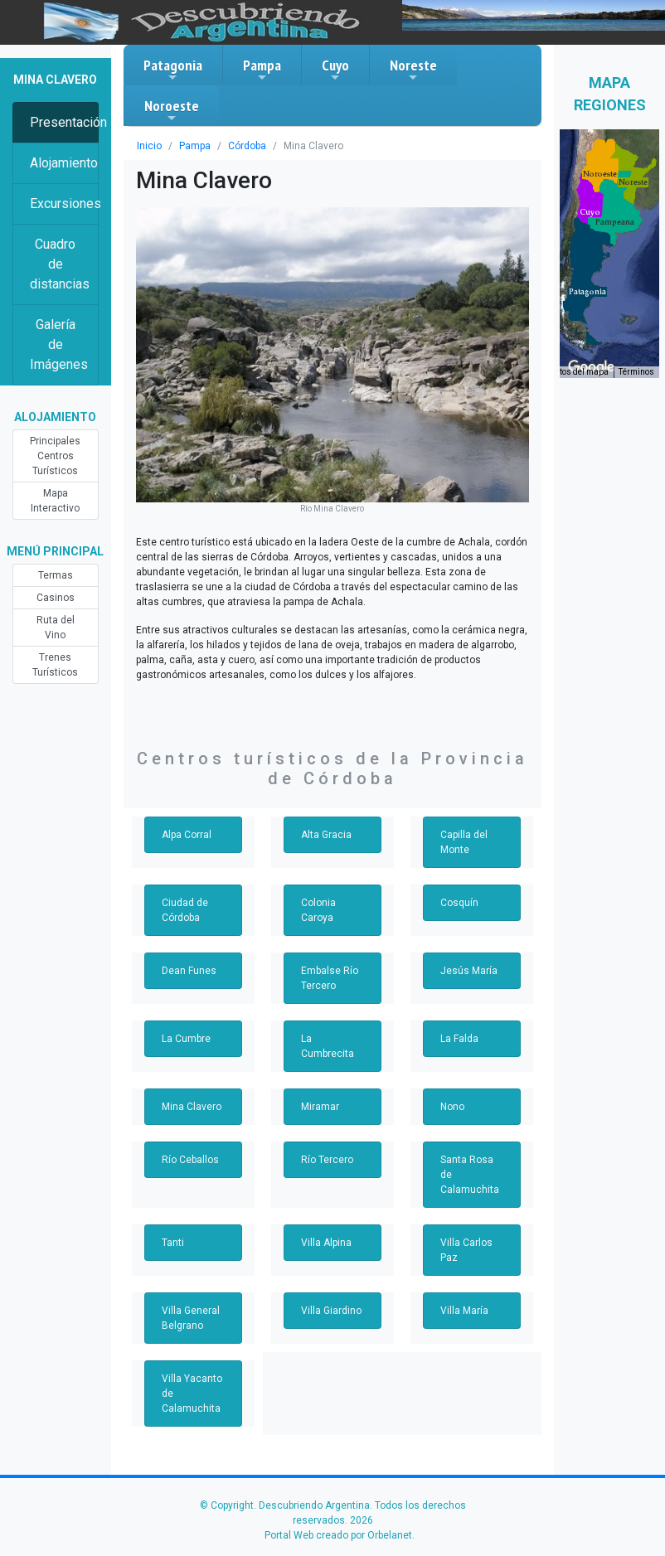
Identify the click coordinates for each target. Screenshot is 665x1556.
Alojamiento (64, 163)
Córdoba (247, 146)
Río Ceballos (190, 1160)
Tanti (173, 1242)
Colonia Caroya (318, 910)
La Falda (459, 1039)
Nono (452, 1106)
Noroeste (171, 110)
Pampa (262, 70)
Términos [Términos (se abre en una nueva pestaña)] (636, 371)
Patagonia (172, 70)
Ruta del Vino (55, 627)
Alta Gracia (326, 835)
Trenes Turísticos (55, 665)
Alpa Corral (186, 835)
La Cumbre (186, 1039)
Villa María (464, 1310)
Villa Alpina (326, 1242)
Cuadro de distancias (60, 264)
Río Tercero (327, 1160)
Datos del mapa (579, 371)
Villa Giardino (331, 1310)
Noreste (413, 70)
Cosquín (459, 903)
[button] (615, 222)
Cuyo (335, 70)
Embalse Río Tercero (329, 978)
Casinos (55, 597)
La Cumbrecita (327, 1046)
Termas (55, 575)
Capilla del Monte (464, 842)
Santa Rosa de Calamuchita (469, 1174)
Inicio (149, 146)
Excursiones (64, 203)
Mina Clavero (191, 1106)
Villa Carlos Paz (466, 1250)
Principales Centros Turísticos (55, 456)
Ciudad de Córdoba (185, 910)
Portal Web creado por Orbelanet (338, 1535)
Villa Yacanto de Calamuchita (192, 1393)
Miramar (320, 1106)
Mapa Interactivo (55, 500)
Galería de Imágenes (59, 344)
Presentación (64, 122)
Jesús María (469, 971)
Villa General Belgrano (191, 1318)
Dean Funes (189, 971)
